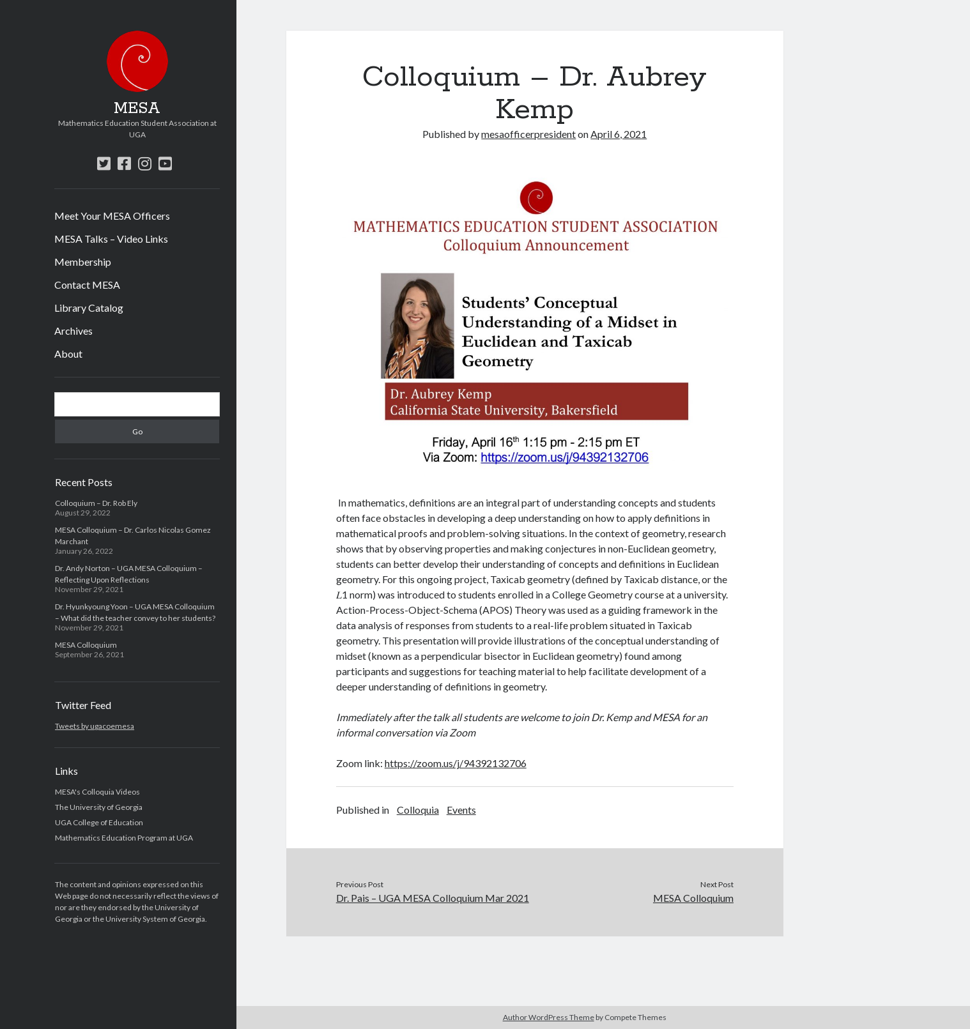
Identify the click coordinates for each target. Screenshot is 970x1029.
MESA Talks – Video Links (111, 238)
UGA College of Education (99, 822)
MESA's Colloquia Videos (97, 792)
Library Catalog (88, 307)
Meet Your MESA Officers (112, 216)
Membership (82, 261)
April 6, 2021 (618, 134)
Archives (73, 330)
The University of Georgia (98, 807)
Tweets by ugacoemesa (94, 726)
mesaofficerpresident (528, 134)
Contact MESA (87, 284)
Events (461, 810)
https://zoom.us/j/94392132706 (456, 763)
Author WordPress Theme (548, 1017)
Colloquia (418, 810)
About (68, 353)
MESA (137, 108)
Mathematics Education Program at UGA (124, 837)
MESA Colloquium (86, 645)
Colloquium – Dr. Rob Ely (96, 503)
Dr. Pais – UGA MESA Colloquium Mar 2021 (432, 898)
